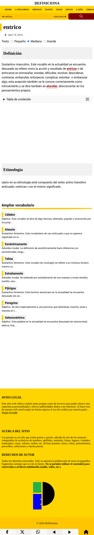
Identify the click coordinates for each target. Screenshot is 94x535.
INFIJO (69, 9)
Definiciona (47, 3)
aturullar (51, 86)
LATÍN (79, 9)
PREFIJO (37, 9)
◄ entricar (7, 16)
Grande (51, 41)
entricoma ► (60, 16)
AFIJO (59, 9)
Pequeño (20, 41)
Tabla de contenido (48, 99)
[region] (47, 132)
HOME (8, 9)
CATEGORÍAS (22, 9)
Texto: (6, 41)
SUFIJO (49, 9)
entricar (72, 68)
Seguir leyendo (9, 412)
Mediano (36, 41)
